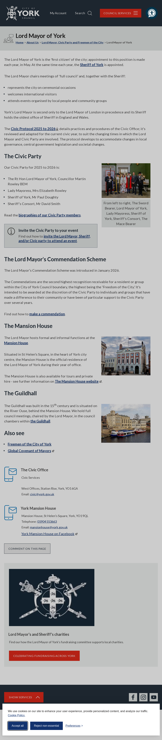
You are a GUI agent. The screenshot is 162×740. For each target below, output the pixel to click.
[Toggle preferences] (74, 725)
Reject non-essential (46, 725)
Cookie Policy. (16, 715)
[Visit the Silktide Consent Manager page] (152, 726)
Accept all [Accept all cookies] (18, 725)
